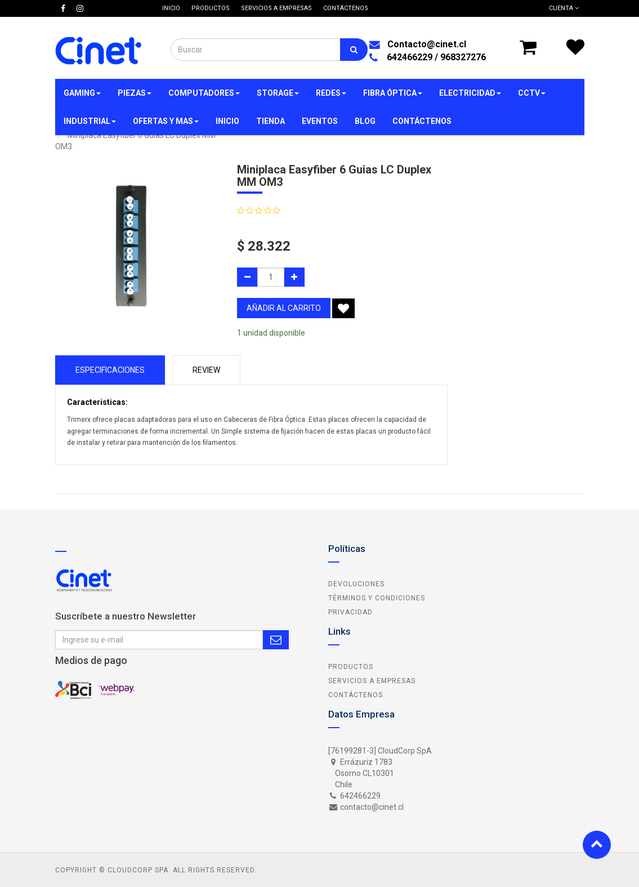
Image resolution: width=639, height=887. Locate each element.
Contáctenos (355, 695)
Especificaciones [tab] (110, 370)
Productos (350, 667)
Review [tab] (206, 370)
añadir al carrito (284, 308)
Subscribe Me (275, 639)
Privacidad (350, 612)
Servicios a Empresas (371, 681)
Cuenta (564, 8)
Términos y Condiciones (376, 598)
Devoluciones (356, 584)
